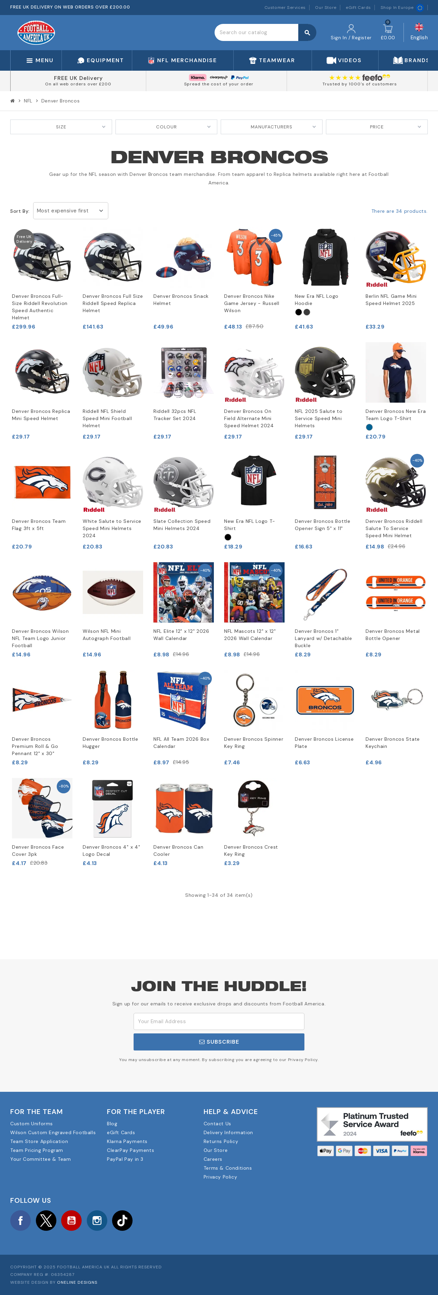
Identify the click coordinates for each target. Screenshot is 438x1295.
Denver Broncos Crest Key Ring (251, 850)
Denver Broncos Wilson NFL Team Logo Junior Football (40, 638)
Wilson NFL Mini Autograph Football (107, 634)
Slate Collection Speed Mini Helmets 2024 (181, 524)
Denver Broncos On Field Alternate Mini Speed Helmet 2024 (249, 418)
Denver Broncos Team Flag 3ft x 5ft (39, 524)
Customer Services (285, 7)
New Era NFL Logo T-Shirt (249, 524)
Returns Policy (221, 1141)
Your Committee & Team (40, 1159)
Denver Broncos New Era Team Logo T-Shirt (396, 414)
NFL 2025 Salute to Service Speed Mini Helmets (319, 418)
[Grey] (306, 312)
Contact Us (217, 1123)
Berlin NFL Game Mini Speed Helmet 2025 (391, 299)
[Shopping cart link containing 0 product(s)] (388, 32)
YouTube (71, 1220)
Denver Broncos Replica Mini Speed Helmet (41, 414)
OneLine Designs (77, 1282)
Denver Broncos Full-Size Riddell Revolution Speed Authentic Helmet (40, 307)
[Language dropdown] (419, 32)
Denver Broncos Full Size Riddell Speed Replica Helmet (113, 303)
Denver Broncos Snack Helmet (181, 299)
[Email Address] (219, 1021)
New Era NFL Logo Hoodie (317, 299)
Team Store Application (39, 1141)
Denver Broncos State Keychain (393, 742)
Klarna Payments (127, 1141)
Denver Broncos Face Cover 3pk (38, 850)
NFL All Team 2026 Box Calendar (181, 742)
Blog (112, 1123)
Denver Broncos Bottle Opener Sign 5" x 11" (323, 524)
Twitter (46, 1220)
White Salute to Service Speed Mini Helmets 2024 (112, 528)
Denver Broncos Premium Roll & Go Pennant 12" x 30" (35, 746)
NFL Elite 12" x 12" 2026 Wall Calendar (181, 634)
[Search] (265, 32)
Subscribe (219, 1041)
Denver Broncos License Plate (324, 742)
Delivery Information (228, 1132)
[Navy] (369, 427)
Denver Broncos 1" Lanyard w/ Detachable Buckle (323, 638)
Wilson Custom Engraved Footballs (53, 1132)
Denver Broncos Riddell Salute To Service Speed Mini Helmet (394, 528)
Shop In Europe (402, 7)
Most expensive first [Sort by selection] (63, 210)
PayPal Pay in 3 (125, 1159)
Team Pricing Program (36, 1150)
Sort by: (20, 211)
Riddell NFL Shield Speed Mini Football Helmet (107, 418)
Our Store (325, 7)
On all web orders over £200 (78, 84)
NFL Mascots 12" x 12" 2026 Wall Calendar (250, 634)
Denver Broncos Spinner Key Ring (253, 742)
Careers (213, 1159)
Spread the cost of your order (219, 84)
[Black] (298, 312)
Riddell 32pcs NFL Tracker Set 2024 (174, 414)
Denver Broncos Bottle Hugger (110, 742)
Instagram (97, 1220)
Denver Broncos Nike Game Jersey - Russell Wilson (251, 303)
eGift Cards (358, 7)
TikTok (122, 1220)
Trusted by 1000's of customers (360, 84)
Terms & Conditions (228, 1168)
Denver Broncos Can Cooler (178, 850)
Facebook (20, 1220)
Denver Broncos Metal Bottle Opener (393, 634)
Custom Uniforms (31, 1123)
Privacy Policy (220, 1177)
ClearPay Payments (130, 1150)
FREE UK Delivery (78, 78)
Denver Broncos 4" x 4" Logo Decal (111, 850)
